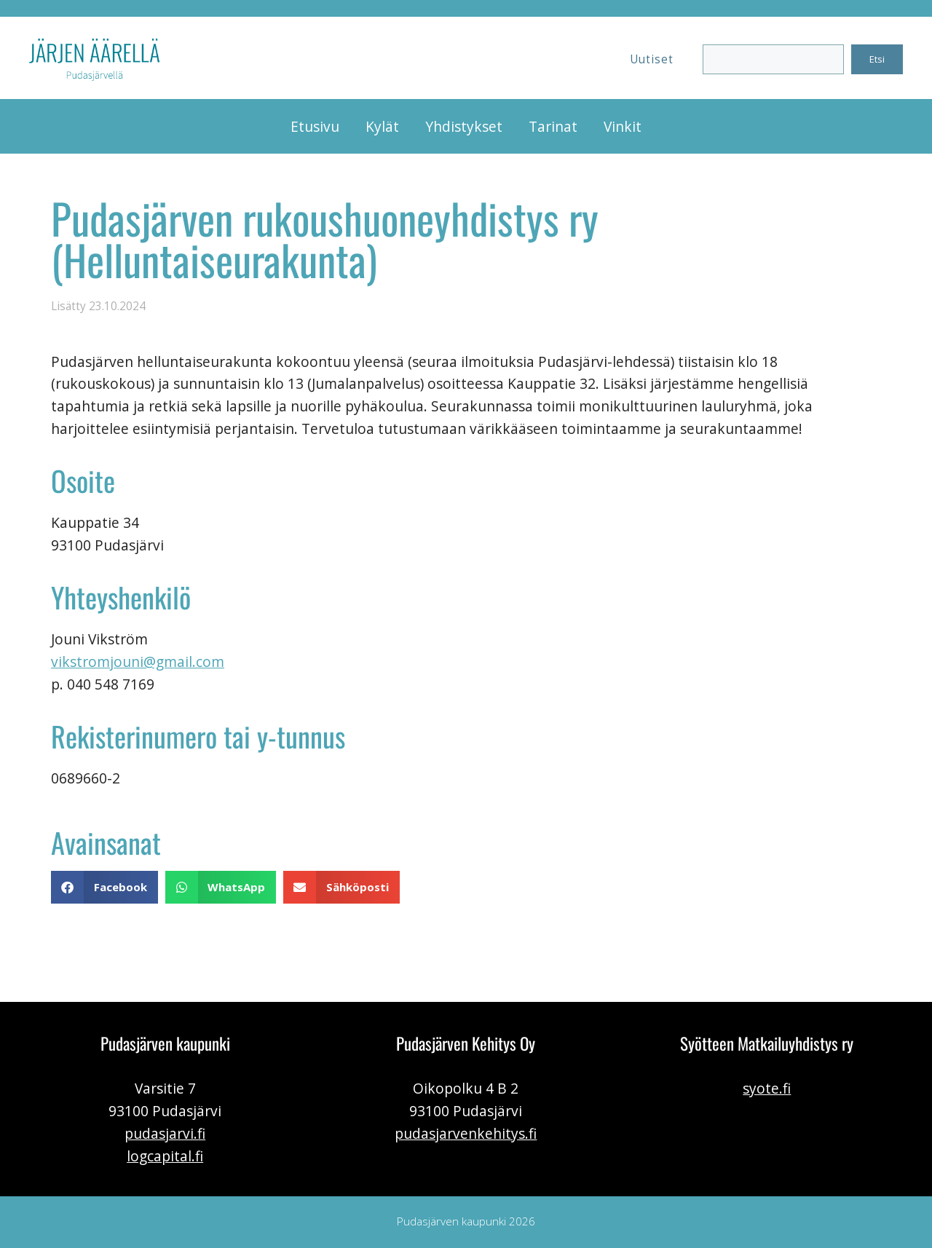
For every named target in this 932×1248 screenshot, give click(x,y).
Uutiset (652, 59)
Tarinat (553, 126)
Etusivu (315, 126)
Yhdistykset (463, 126)
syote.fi (767, 1088)
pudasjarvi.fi (165, 1133)
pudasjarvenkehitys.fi (466, 1133)
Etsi (877, 59)
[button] (104, 887)
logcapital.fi (165, 1156)
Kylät (382, 126)
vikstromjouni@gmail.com (137, 661)
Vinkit (622, 126)
